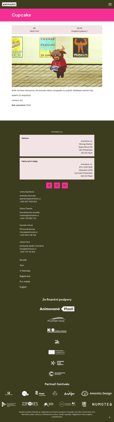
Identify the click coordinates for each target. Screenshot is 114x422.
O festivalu (25, 270)
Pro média (25, 281)
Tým (22, 265)
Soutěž (23, 259)
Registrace (25, 276)
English (23, 287)
